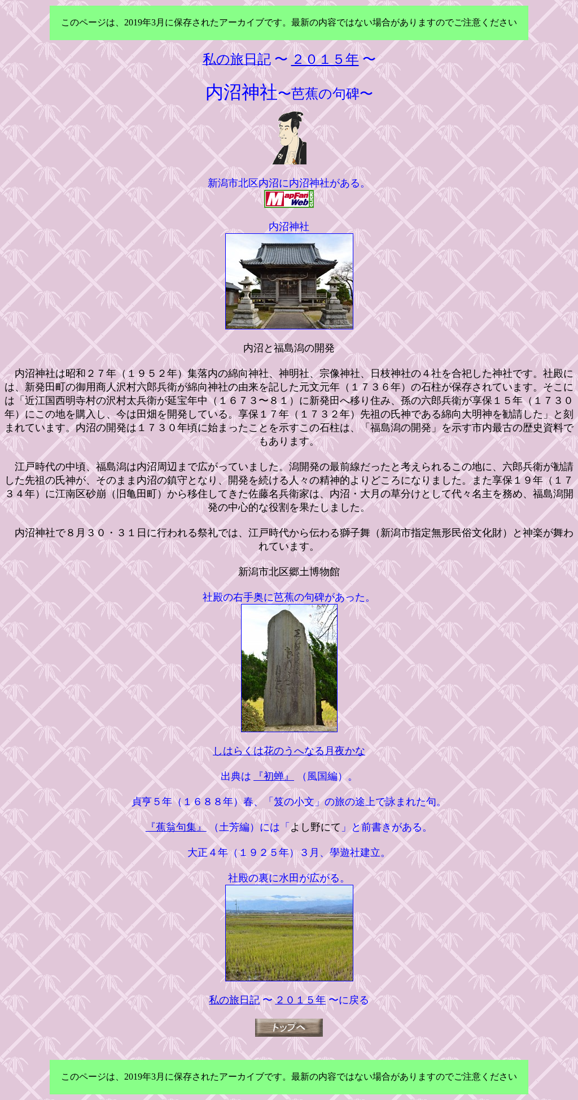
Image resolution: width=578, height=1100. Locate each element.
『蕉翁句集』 (176, 827)
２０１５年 (300, 1000)
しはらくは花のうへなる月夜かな (289, 750)
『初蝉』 (273, 776)
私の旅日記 (234, 1000)
